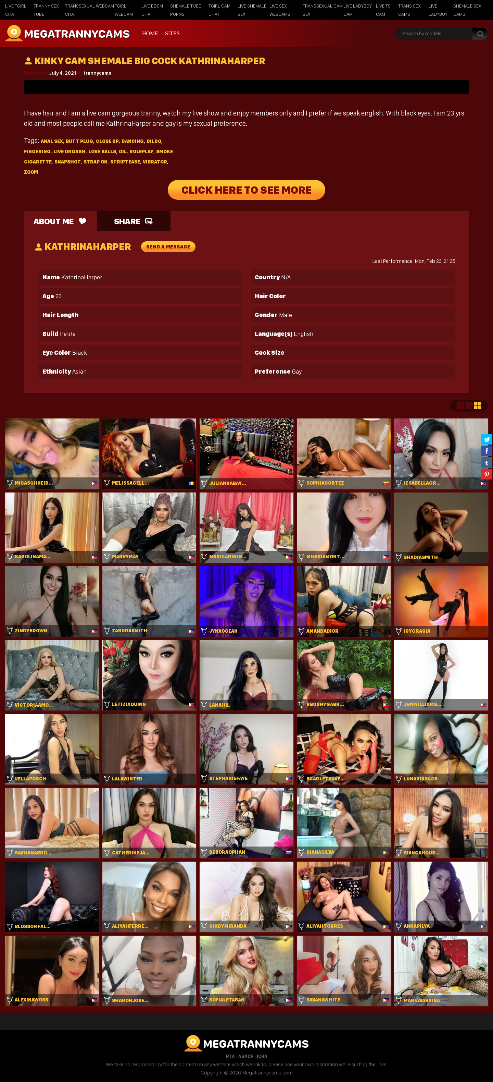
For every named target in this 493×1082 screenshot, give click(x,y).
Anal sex (52, 141)
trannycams (97, 73)
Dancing (133, 141)
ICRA (262, 1056)
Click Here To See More (246, 189)
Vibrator (155, 162)
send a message (168, 247)
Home (150, 33)
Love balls (102, 151)
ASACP (245, 1056)
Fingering (37, 151)
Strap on (96, 162)
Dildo (154, 141)
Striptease (125, 162)
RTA (230, 1056)
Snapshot (67, 162)
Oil (123, 151)
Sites (172, 33)
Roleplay (141, 151)
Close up (107, 141)
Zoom (31, 172)
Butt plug (79, 141)
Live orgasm (69, 151)
